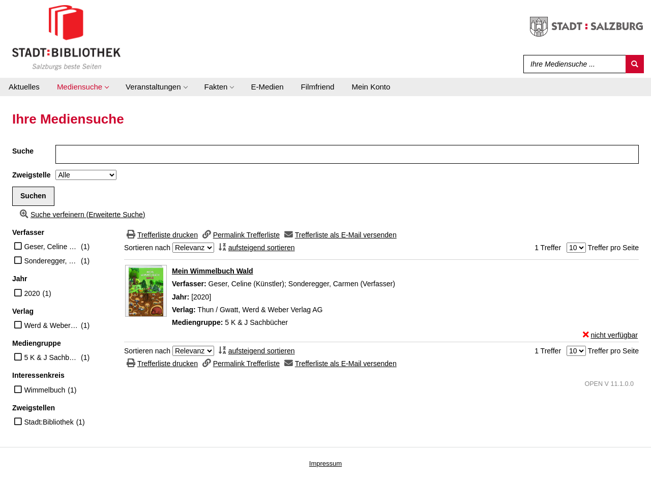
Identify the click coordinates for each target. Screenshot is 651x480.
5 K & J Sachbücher (51, 357)
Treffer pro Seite (613, 248)
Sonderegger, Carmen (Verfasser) (51, 261)
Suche (23, 151)
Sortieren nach (147, 248)
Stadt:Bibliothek (48, 422)
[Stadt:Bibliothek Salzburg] (66, 37)
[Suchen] (635, 64)
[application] (82, 87)
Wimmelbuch (44, 390)
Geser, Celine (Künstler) (51, 247)
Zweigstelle (31, 175)
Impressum (325, 463)
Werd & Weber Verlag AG (51, 325)
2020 (32, 293)
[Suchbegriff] (572, 64)
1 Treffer (548, 248)
